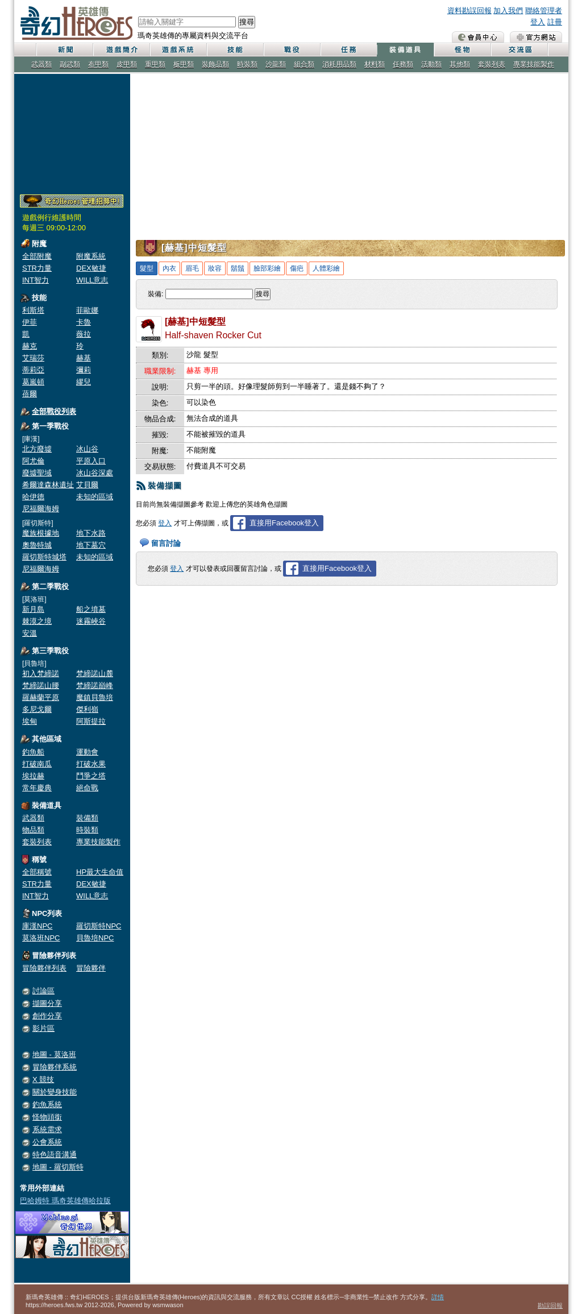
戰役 (291, 50)
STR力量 (37, 268)
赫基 (83, 358)
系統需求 (47, 1129)
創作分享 (47, 1016)
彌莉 (83, 370)
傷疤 (297, 268)
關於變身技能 (54, 1092)
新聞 (64, 50)
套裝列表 (491, 64)
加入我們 (508, 10)
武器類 (41, 64)
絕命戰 (87, 788)
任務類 (403, 64)
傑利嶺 (87, 709)
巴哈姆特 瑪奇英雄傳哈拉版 (65, 1200)
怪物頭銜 (47, 1117)
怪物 (462, 50)
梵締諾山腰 (40, 685)
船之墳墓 (91, 609)
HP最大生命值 (99, 872)
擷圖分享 (47, 1003)
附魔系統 (91, 256)
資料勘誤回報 (469, 10)
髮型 (146, 268)
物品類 (33, 830)
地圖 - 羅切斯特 (58, 1167)
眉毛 (192, 268)
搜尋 (246, 22)
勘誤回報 (550, 1305)
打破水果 (91, 764)
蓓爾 (29, 393)
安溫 (29, 633)
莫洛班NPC (41, 938)
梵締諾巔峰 (94, 685)
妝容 (215, 268)
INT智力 (35, 280)
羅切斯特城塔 (44, 557)
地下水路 (91, 533)
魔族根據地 (40, 533)
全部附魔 (37, 256)
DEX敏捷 (91, 268)
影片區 (43, 1028)
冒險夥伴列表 (44, 968)
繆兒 (83, 382)
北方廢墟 (37, 449)
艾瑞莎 (33, 358)
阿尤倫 (33, 461)
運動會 (87, 752)
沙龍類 (275, 64)
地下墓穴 (91, 545)
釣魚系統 (47, 1104)
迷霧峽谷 (91, 621)
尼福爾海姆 (40, 508)
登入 (537, 22)
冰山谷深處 (94, 473)
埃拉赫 (33, 776)
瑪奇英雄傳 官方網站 (536, 37)
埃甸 (29, 721)
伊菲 (29, 322)
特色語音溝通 (54, 1154)
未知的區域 (94, 496)
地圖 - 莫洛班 (54, 1054)
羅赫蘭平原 (40, 697)
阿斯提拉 (91, 721)
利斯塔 (33, 310)
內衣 (169, 268)
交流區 (518, 50)
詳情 (437, 1297)
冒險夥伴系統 (54, 1067)
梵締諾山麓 (94, 673)
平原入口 (91, 461)
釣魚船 (33, 752)
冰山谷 (87, 449)
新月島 (33, 609)
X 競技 (43, 1079)
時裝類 (247, 64)
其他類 (460, 64)
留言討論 (166, 543)
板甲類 (183, 64)
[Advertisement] (72, 132)
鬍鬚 (237, 268)
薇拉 (83, 334)
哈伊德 (33, 496)
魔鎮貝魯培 (94, 697)
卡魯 (83, 322)
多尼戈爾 (37, 709)
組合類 (304, 64)
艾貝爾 (87, 484)
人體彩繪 (326, 268)
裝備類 (87, 818)
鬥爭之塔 (91, 776)
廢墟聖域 (37, 473)
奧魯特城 (37, 545)
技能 (234, 50)
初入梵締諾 (40, 673)
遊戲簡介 (121, 50)
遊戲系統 (177, 50)
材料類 (374, 64)
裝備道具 (405, 50)
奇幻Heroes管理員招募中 (71, 201)
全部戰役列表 (54, 411)
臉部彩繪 (267, 268)
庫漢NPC (37, 926)
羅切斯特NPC (98, 926)
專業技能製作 (533, 64)
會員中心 (478, 37)
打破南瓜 (37, 764)
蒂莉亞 (33, 370)
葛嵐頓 (33, 382)
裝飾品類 (215, 64)
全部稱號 (37, 872)
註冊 (554, 22)
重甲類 (155, 64)
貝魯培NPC (95, 938)
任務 (348, 50)
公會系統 (47, 1142)
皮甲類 (127, 64)
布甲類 (98, 64)
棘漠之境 (37, 621)
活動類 (431, 64)
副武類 (70, 64)
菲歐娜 (87, 310)
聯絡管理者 (543, 10)
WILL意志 (92, 280)
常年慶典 (37, 788)
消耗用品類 (339, 64)
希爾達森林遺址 (48, 484)
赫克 (29, 346)
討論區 (43, 990)
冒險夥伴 (91, 968)
